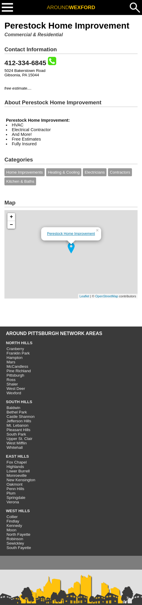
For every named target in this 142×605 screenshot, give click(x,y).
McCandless (17, 366)
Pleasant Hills (18, 430)
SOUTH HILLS (19, 402)
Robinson (15, 539)
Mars (11, 362)
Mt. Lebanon (17, 425)
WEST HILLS (18, 511)
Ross (11, 379)
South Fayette (19, 547)
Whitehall (15, 447)
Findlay (13, 521)
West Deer (16, 388)
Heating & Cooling (64, 172)
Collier (12, 517)
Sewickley (15, 543)
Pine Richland (19, 371)
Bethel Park (17, 412)
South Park (16, 434)
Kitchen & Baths (20, 181)
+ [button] (11, 216)
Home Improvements (24, 172)
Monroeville (17, 475)
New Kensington (21, 480)
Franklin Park (18, 353)
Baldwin (13, 407)
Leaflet (84, 296)
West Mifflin (17, 443)
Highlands (15, 466)
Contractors (120, 172)
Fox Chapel (17, 462)
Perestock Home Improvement (71, 234)
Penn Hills (15, 489)
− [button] (11, 224)
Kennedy (14, 525)
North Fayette (18, 534)
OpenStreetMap (106, 296)
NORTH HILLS (19, 343)
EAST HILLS (17, 456)
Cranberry (15, 349)
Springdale (16, 497)
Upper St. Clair (19, 438)
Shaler (12, 384)
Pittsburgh (15, 375)
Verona (13, 502)
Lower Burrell (18, 471)
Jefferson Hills (19, 421)
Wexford (14, 393)
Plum (11, 493)
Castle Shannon (21, 416)
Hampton (14, 357)
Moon (11, 530)
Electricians (95, 172)
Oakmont (14, 484)
